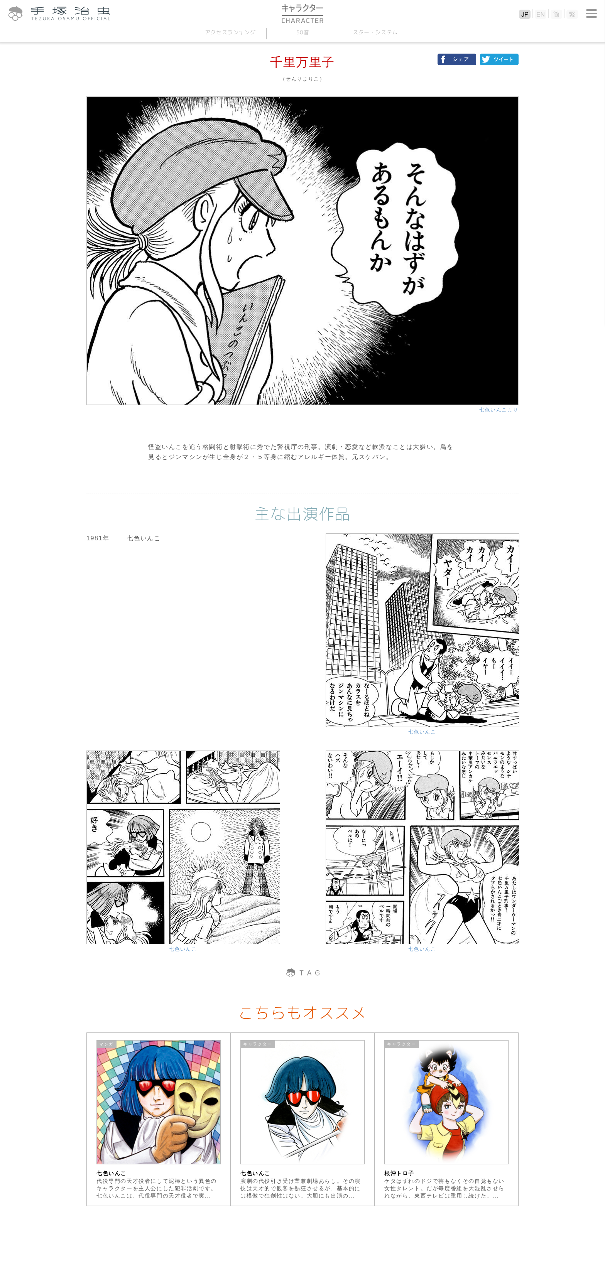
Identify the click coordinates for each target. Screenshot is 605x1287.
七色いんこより (499, 410)
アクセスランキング (229, 32)
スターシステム (374, 32)
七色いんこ (422, 732)
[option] (159, 1119)
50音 (302, 32)
